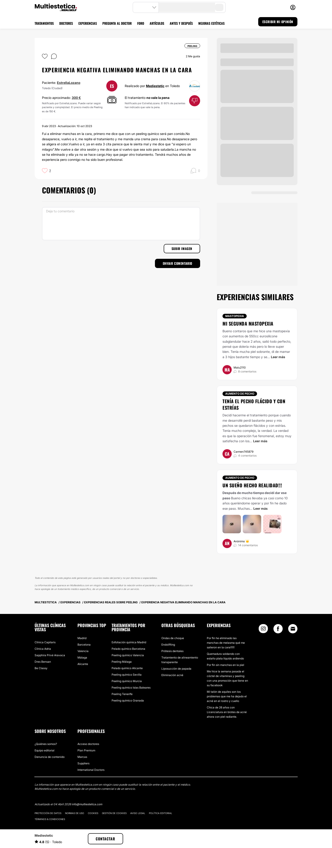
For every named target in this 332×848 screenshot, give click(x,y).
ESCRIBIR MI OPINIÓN (277, 21)
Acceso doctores (88, 744)
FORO (140, 23)
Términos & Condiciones (50, 819)
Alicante (82, 664)
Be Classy (41, 668)
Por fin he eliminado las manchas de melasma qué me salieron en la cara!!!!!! (226, 642)
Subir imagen (182, 248)
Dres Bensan (43, 661)
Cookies (93, 813)
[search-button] (219, 7)
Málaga (82, 657)
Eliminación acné (172, 675)
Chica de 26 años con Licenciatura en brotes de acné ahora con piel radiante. (227, 712)
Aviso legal (137, 813)
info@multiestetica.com (87, 804)
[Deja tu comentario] (121, 223)
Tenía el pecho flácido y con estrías (253, 404)
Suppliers (83, 763)
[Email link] (292, 628)
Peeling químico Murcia (127, 681)
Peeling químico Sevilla (127, 674)
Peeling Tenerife (122, 694)
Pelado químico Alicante (127, 668)
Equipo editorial (44, 750)
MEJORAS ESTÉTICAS (211, 23)
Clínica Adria (43, 648)
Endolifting (168, 644)
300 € (76, 98)
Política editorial (160, 813)
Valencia (83, 651)
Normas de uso (74, 813)
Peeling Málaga (122, 661)
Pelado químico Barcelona (128, 648)
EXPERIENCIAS (87, 23)
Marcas (82, 757)
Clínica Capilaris (45, 642)
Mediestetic (155, 86)
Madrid (81, 638)
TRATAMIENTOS (44, 23)
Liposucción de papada (176, 668)
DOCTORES (66, 23)
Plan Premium (86, 750)
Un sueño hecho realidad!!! (252, 485)
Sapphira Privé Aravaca (50, 655)
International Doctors (90, 770)
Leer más (278, 357)
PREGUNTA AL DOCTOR (117, 23)
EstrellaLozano (68, 83)
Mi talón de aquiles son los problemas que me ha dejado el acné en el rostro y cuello (227, 696)
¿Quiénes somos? (46, 744)
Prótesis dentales (172, 651)
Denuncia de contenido (50, 757)
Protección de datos (48, 813)
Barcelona (84, 644)
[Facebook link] (278, 629)
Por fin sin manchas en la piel (225, 665)
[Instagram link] (263, 629)
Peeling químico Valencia (128, 655)
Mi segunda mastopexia (247, 323)
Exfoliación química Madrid (129, 642)
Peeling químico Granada (128, 700)
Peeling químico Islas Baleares (131, 687)
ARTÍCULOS (157, 23)
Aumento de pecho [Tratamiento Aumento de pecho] (239, 393)
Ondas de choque (172, 638)
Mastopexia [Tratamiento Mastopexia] (234, 316)
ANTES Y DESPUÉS (181, 23)
